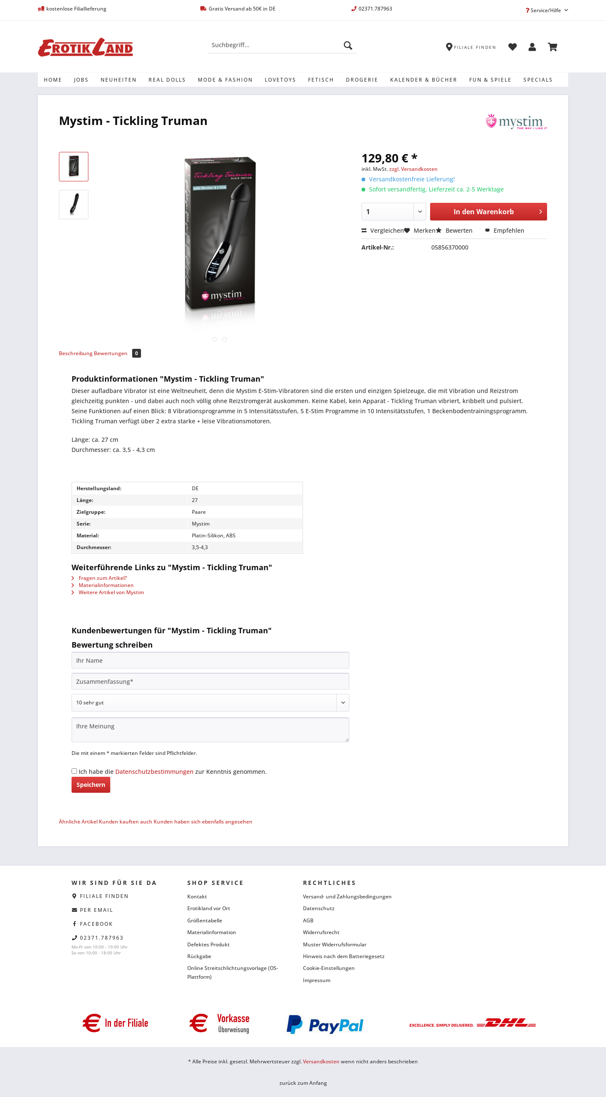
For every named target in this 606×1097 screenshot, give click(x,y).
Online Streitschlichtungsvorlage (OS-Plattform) (232, 972)
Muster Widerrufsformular (335, 944)
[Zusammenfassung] (210, 681)
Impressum (316, 980)
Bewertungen (117, 353)
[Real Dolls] (167, 80)
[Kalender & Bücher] (423, 80)
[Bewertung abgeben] (210, 703)
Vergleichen (382, 230)
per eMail (96, 910)
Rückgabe (199, 956)
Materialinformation (211, 932)
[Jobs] (81, 80)
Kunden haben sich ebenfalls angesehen (203, 821)
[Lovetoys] (280, 80)
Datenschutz (319, 908)
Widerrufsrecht (321, 932)
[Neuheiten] (119, 80)
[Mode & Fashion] (225, 80)
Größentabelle (204, 920)
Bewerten (455, 230)
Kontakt (197, 896)
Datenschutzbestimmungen (154, 772)
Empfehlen (504, 230)
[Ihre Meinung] (210, 729)
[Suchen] (348, 45)
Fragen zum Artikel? (99, 578)
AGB (308, 920)
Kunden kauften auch (125, 821)
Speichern (91, 785)
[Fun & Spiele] (490, 80)
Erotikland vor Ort (208, 908)
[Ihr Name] (210, 660)
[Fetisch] (321, 80)
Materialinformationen (103, 585)
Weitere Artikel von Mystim (108, 592)
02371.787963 (102, 937)
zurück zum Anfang (303, 1082)
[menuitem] (282, 49)
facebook (96, 923)
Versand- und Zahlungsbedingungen (347, 896)
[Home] (53, 80)
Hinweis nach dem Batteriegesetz (344, 956)
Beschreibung (76, 353)
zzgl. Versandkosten (413, 169)
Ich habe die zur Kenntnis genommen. (173, 772)
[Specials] (538, 80)
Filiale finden (104, 896)
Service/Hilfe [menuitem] (544, 10)
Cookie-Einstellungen (329, 968)
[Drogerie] (362, 80)
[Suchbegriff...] (282, 45)
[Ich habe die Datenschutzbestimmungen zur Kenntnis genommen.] (74, 771)
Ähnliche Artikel (78, 821)
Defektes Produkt (208, 944)
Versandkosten (321, 1061)
